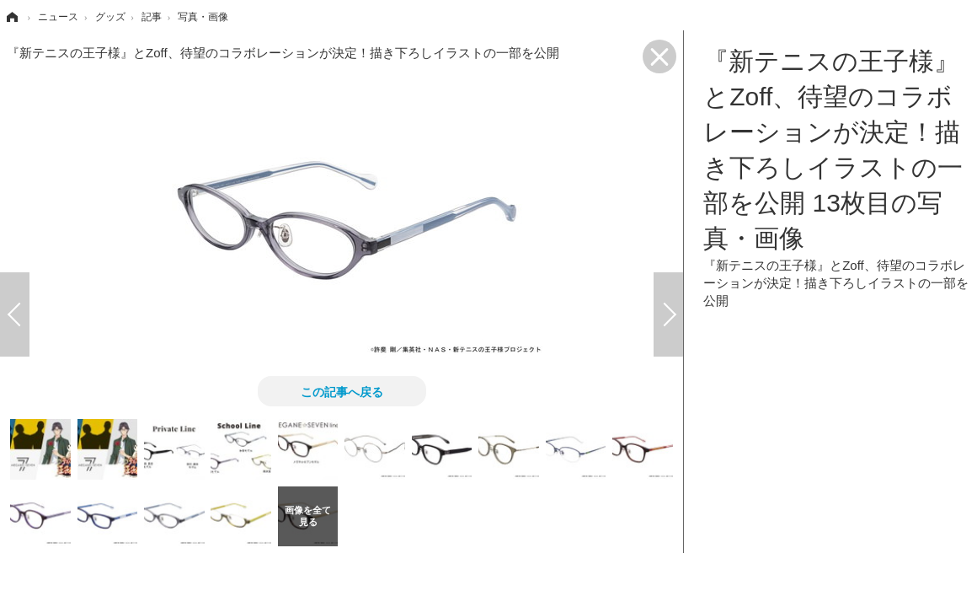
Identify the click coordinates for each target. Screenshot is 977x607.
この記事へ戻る (342, 391)
